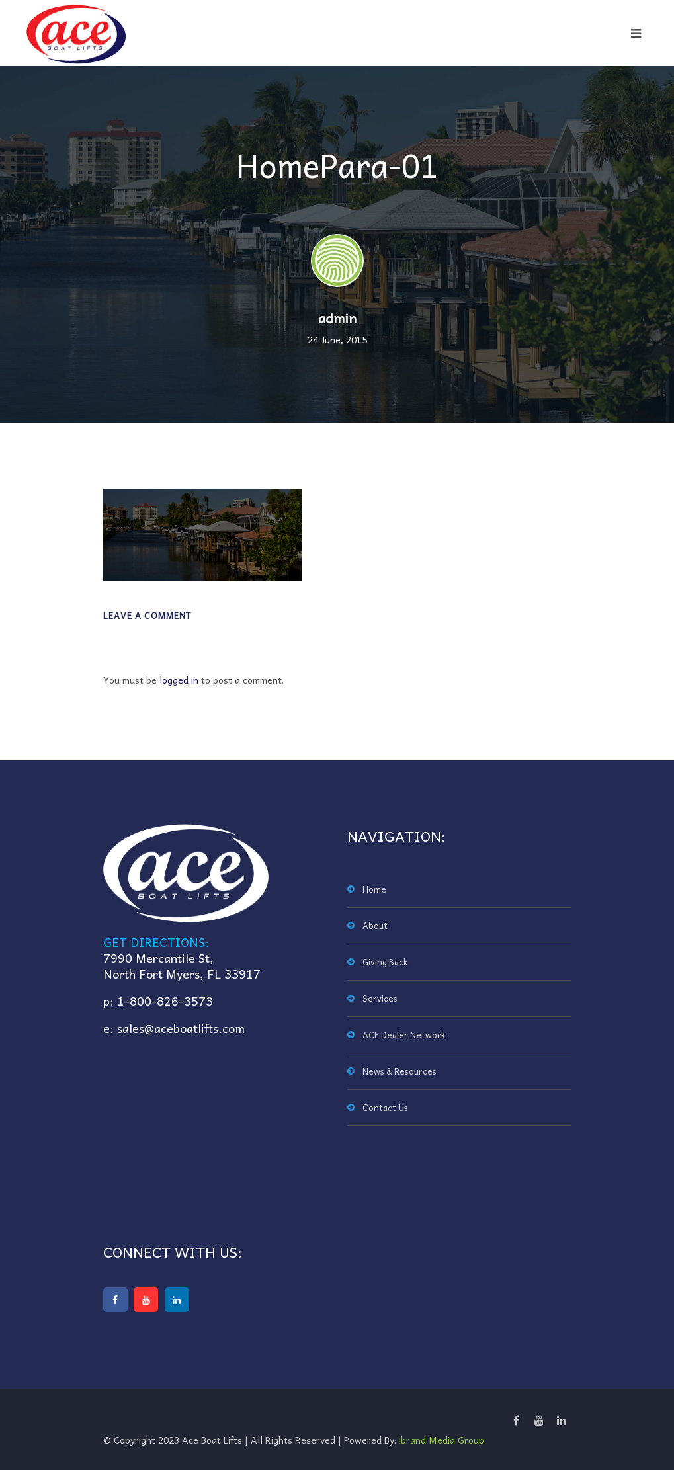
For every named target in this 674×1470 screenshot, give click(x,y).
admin (337, 318)
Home (374, 889)
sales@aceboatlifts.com (181, 1028)
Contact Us (385, 1107)
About (375, 925)
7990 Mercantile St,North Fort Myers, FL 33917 (182, 965)
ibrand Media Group (441, 1439)
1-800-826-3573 (165, 1000)
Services (380, 998)
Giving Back (384, 962)
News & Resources (399, 1071)
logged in (178, 680)
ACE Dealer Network (403, 1034)
